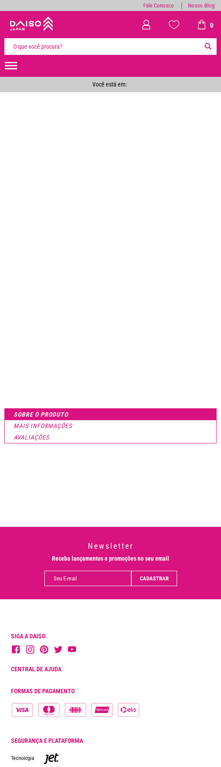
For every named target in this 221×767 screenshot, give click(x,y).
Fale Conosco (158, 5)
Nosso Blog (201, 5)
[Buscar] (208, 46)
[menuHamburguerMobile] (11, 66)
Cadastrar (154, 578)
